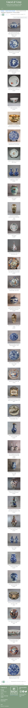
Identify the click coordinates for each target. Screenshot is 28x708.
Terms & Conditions (22, 693)
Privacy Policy (21, 695)
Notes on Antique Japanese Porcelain (20, 17)
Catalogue (2, 10)
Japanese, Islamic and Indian (10, 10)
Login (2, 704)
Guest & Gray (14, 2)
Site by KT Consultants (5, 706)
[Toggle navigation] (2, 9)
